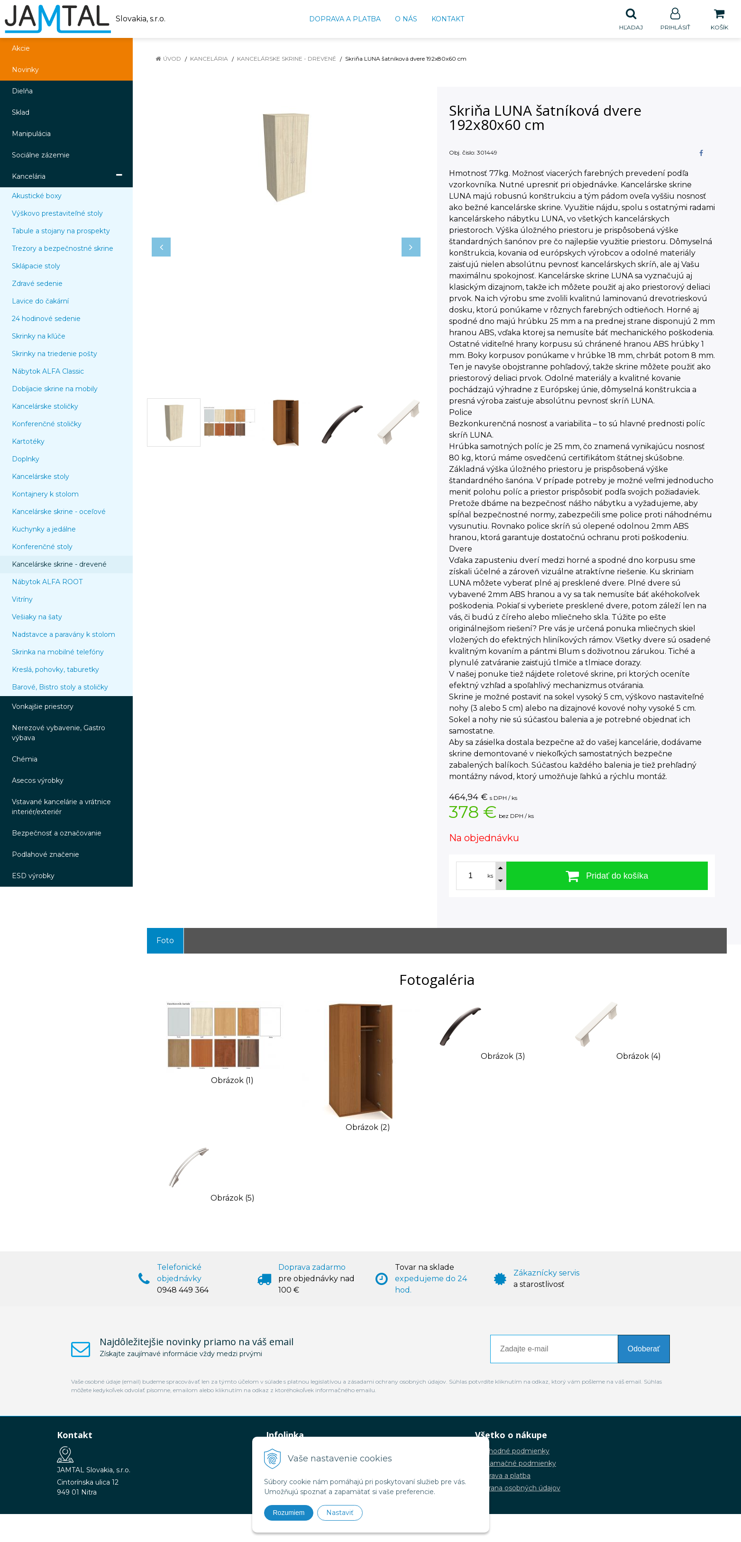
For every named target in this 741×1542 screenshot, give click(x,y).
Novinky (25, 70)
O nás (406, 19)
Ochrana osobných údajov (517, 1488)
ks (490, 876)
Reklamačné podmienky (515, 1463)
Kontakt (447, 19)
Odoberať (644, 1349)
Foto (165, 940)
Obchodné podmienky (512, 1451)
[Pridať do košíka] (607, 876)
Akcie (21, 49)
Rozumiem (289, 1512)
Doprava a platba (345, 19)
